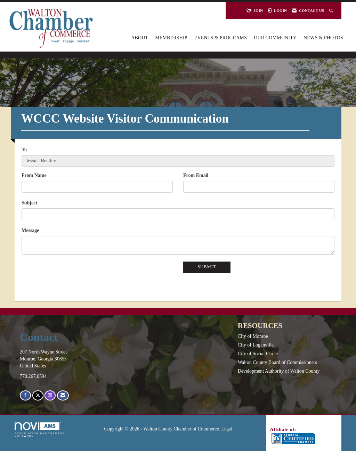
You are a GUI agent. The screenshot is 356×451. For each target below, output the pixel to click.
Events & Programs (220, 37)
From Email (195, 175)
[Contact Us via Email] (63, 395)
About (139, 37)
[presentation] (74, 275)
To (24, 149)
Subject (29, 202)
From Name (34, 175)
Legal (227, 428)
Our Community (275, 37)
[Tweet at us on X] (37, 395)
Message (30, 230)
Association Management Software (40, 429)
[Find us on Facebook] (25, 395)
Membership (171, 37)
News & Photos (323, 37)
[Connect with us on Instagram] (50, 395)
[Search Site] (331, 10)
